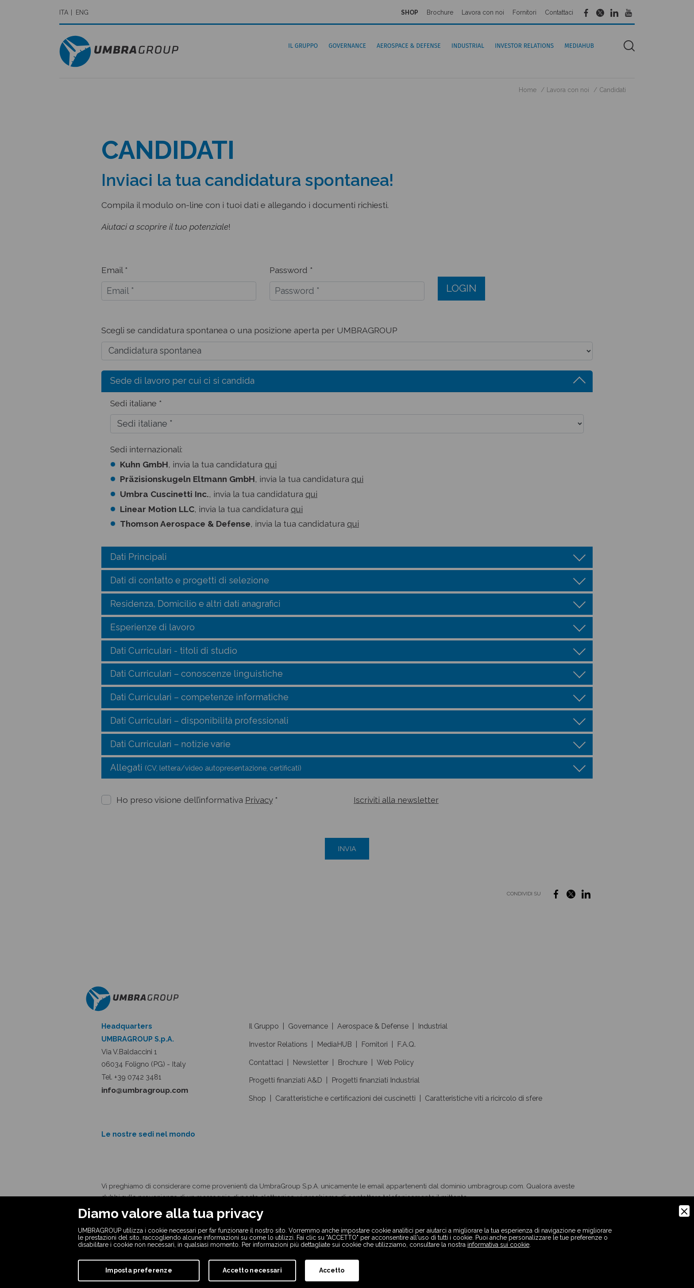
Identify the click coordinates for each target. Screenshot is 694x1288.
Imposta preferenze (138, 1270)
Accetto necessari (252, 1270)
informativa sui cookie (498, 1244)
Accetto (332, 1270)
